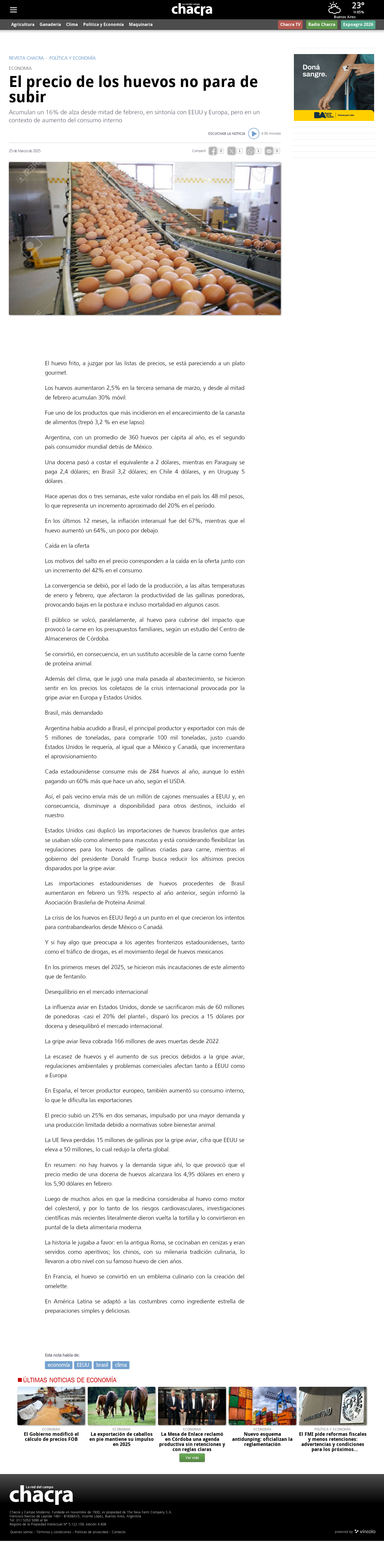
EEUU (83, 1366)
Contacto (118, 1533)
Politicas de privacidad (91, 1533)
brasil (102, 1366)
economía (59, 1366)
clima (121, 1366)
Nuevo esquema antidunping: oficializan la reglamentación (262, 1440)
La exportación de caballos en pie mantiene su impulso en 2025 (121, 1440)
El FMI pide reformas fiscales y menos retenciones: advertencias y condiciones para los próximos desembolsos (333, 1445)
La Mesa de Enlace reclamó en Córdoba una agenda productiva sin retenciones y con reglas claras (192, 1442)
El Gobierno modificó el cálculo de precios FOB (51, 1437)
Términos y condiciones (53, 1533)
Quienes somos (21, 1533)
